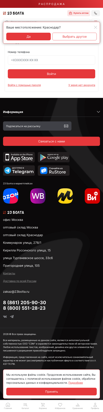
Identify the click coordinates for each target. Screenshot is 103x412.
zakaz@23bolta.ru (16, 291)
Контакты (9, 273)
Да (29, 36)
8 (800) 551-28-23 (24, 308)
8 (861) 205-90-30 (24, 302)
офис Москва (13, 220)
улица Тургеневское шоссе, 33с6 (28, 258)
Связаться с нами (51, 141)
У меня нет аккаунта (81, 85)
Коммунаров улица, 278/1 (22, 243)
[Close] (95, 27)
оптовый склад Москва (20, 227)
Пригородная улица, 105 (21, 265)
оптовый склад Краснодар (23, 235)
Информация (13, 112)
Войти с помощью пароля (24, 85)
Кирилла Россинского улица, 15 (27, 250)
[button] (25, 405)
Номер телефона (19, 52)
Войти (51, 74)
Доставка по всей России (19, 281)
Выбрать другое (75, 36)
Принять (51, 391)
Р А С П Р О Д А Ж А (51, 4)
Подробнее (75, 382)
